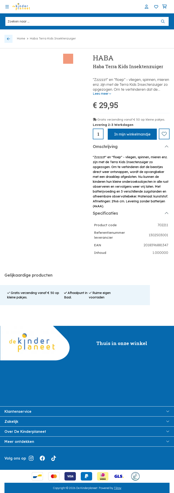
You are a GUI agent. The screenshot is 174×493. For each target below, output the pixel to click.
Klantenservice (87, 411)
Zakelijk (87, 421)
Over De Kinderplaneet (87, 431)
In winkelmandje (132, 134)
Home (21, 38)
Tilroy (117, 487)
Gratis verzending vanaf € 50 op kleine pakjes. (131, 119)
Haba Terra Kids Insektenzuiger (53, 38)
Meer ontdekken (87, 441)
